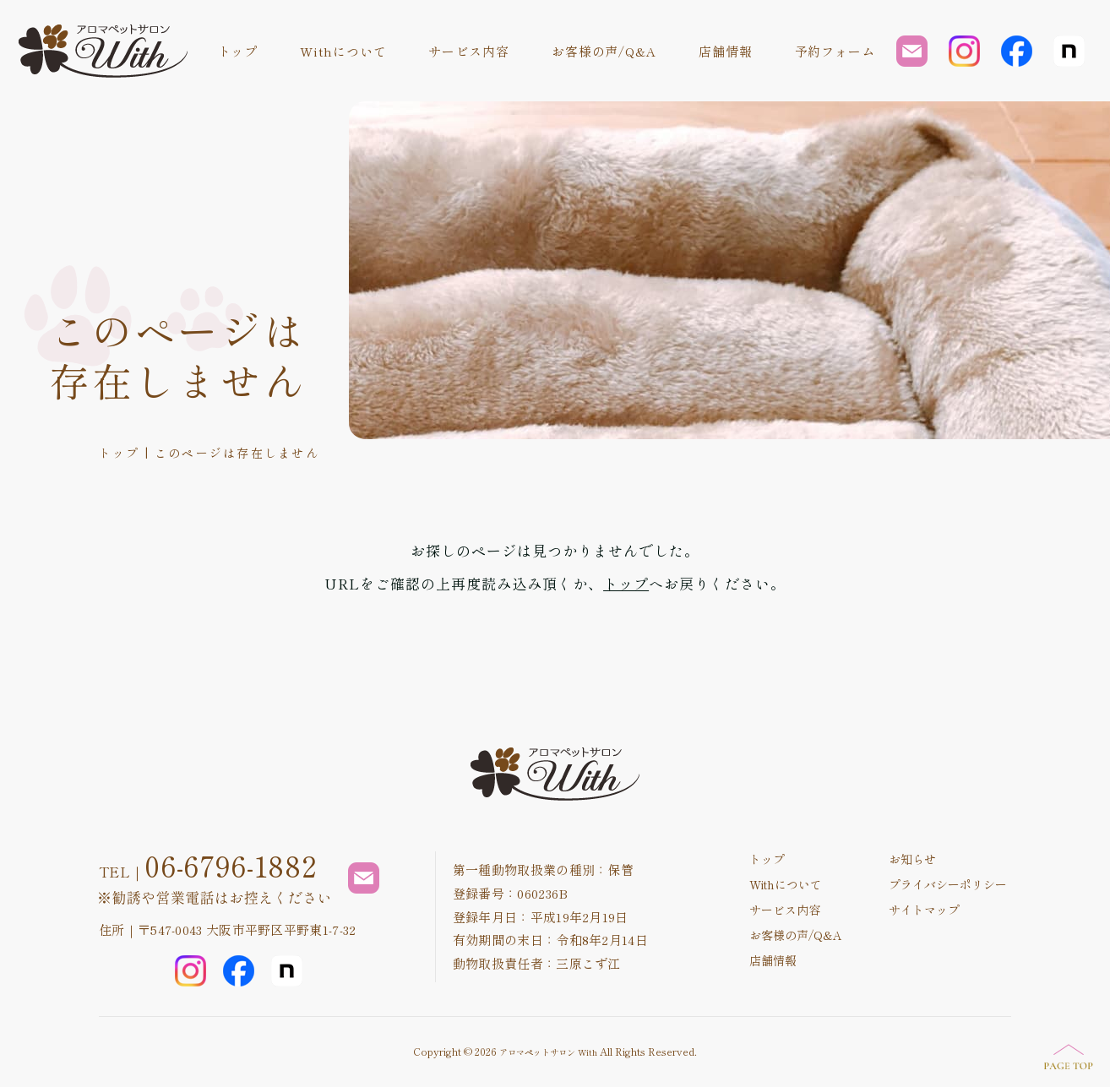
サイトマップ (924, 910)
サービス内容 (468, 51)
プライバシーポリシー (948, 884)
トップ (238, 51)
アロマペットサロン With (549, 1051)
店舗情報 (726, 51)
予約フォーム (835, 51)
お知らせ (912, 859)
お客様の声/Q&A (604, 51)
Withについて (343, 51)
